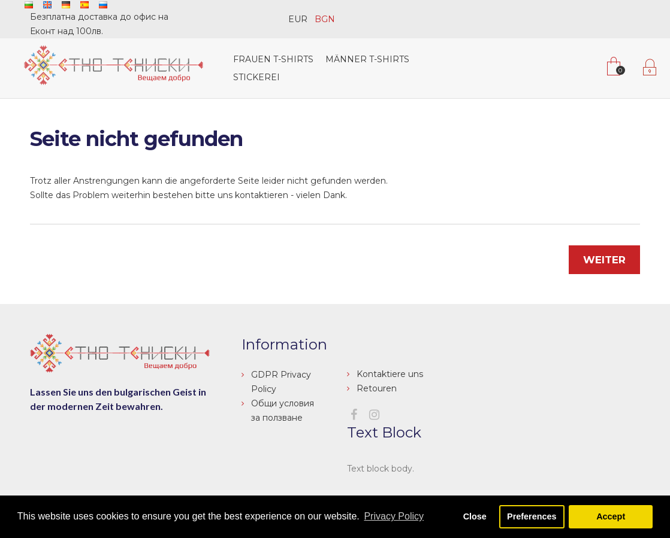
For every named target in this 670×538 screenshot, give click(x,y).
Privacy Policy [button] (394, 516)
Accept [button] (610, 516)
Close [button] (475, 516)
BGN (325, 19)
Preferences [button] (531, 516)
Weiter (604, 260)
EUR (297, 19)
